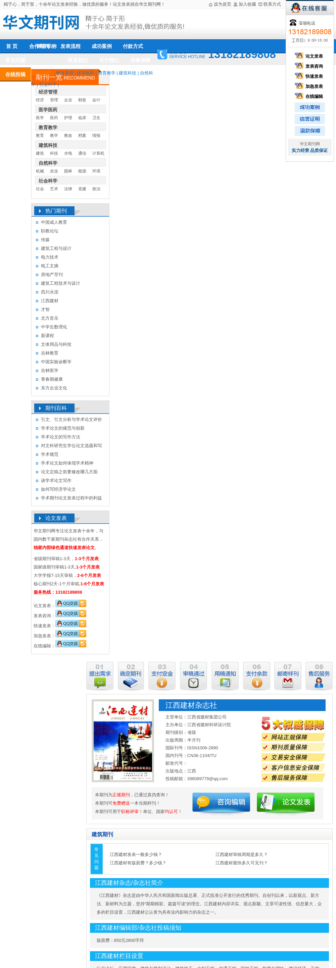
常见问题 (15, 60)
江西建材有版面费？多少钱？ (138, 862)
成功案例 (102, 46)
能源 (82, 171)
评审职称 (47, 46)
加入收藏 (247, 4)
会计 (96, 100)
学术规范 (49, 454)
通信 (82, 153)
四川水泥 (49, 291)
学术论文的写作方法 (60, 436)
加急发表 (310, 86)
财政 (82, 100)
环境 (96, 171)
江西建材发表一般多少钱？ (136, 854)
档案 (82, 135)
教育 (40, 135)
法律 (68, 188)
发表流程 (70, 46)
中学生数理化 (54, 326)
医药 (54, 117)
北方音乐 (49, 318)
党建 (82, 188)
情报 (96, 135)
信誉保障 (140, 60)
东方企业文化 (54, 387)
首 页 (11, 46)
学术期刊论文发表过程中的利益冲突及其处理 (71, 498)
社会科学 (48, 84)
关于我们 (109, 60)
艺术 (54, 188)
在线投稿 (15, 74)
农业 (54, 171)
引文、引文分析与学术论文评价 (71, 419)
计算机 (98, 153)
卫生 (96, 117)
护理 (68, 117)
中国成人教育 (54, 222)
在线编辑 (310, 96)
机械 (40, 171)
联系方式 (272, 4)
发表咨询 (310, 66)
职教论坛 (49, 230)
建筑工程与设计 (56, 248)
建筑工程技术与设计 (60, 283)
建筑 (40, 153)
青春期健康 (52, 379)
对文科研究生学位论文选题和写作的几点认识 (71, 446)
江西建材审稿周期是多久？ (241, 854)
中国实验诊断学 (56, 361)
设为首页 (222, 4)
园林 (68, 171)
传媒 (45, 239)
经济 (40, 100)
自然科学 (48, 163)
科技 (54, 153)
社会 (40, 188)
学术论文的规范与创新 (63, 428)
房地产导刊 (52, 274)
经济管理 (65, 72)
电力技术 (49, 257)
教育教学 (106, 72)
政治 (96, 188)
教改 (68, 135)
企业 (68, 100)
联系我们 (78, 60)
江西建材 (49, 300)
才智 (45, 309)
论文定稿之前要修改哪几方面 (69, 471)
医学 (40, 117)
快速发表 (310, 76)
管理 (54, 100)
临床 (82, 117)
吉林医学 (49, 370)
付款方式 (133, 46)
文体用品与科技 (56, 344)
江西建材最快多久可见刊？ (241, 862)
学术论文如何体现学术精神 (67, 463)
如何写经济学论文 (58, 489)
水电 (68, 153)
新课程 (47, 335)
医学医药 (85, 72)
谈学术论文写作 (56, 480)
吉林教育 (49, 353)
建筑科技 (127, 72)
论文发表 (310, 56)
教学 (54, 135)
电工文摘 (49, 265)
